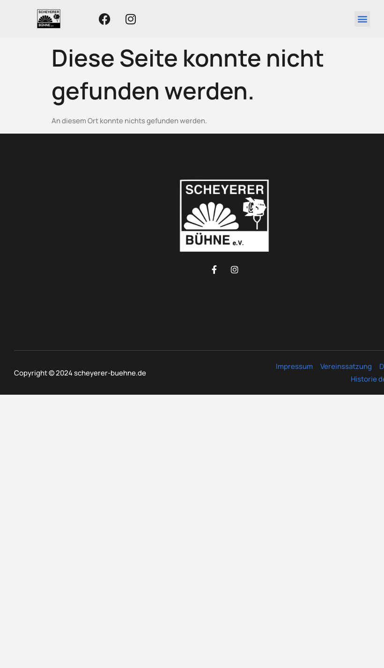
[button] (362, 19)
